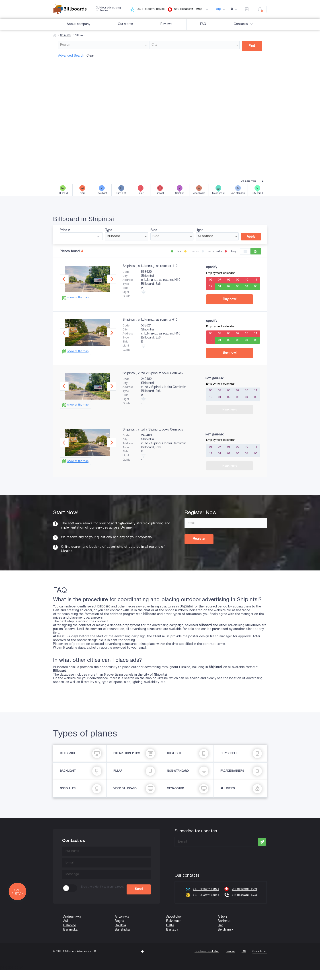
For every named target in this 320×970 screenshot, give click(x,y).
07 (219, 280)
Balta (170, 925)
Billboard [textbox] (113, 236)
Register (199, 538)
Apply (251, 236)
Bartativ (172, 929)
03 (237, 286)
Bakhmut (224, 921)
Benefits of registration (207, 951)
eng (218, 9)
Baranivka (70, 929)
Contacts (244, 24)
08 (228, 280)
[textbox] (103, 45)
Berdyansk (225, 929)
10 (246, 280)
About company (78, 24)
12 (210, 286)
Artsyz (222, 916)
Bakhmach (173, 921)
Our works (125, 24)
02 (228, 286)
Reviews (166, 24)
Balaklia (120, 925)
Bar (220, 925)
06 (210, 280)
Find (252, 45)
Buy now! (229, 299)
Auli (65, 921)
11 (255, 280)
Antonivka (122, 916)
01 (219, 286)
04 (246, 286)
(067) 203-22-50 (11, 968)
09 (237, 280)
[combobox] (103, 45)
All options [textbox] (205, 236)
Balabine (69, 925)
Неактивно (229, 409)
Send (139, 889)
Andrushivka (72, 916)
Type (108, 230)
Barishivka (122, 929)
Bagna (119, 921)
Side (153, 230)
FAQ (203, 24)
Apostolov (174, 916)
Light (199, 230)
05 (255, 286)
